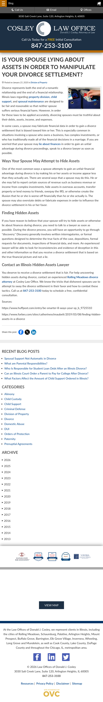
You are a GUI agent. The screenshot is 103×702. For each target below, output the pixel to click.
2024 (6, 472)
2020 (6, 496)
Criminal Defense (14, 409)
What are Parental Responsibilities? (25, 363)
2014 (6, 533)
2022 (6, 484)
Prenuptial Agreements (18, 444)
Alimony (9, 394)
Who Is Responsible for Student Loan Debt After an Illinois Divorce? (45, 368)
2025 (6, 466)
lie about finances (50, 144)
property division (39, 97)
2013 (6, 539)
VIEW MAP (51, 605)
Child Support (12, 404)
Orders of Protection (17, 434)
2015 (6, 527)
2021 (6, 490)
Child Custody (13, 399)
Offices (86, 10)
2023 (6, 478)
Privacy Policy (44, 683)
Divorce (9, 419)
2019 (6, 502)
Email (51, 10)
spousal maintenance (31, 101)
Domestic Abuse (14, 424)
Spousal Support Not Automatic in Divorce (30, 358)
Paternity (10, 439)
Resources (27, 683)
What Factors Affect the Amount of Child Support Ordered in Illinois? (46, 378)
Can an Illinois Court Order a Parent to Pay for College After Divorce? (46, 373)
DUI (6, 429)
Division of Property (39, 82)
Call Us (17, 10)
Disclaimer (62, 683)
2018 (6, 508)
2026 (6, 460)
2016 (6, 521)
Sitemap (77, 683)
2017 (6, 514)
